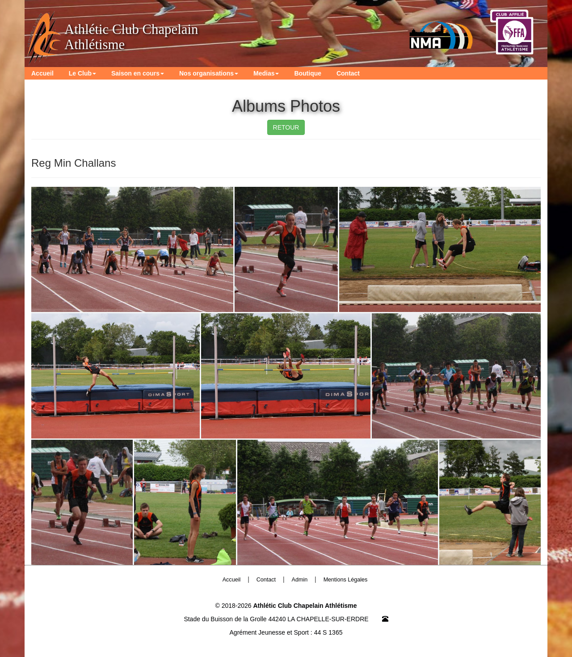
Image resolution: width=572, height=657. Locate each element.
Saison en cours (137, 73)
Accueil (42, 73)
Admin (300, 580)
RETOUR (286, 127)
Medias (266, 73)
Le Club (82, 73)
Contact (348, 73)
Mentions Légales (346, 580)
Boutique (307, 73)
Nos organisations (208, 73)
